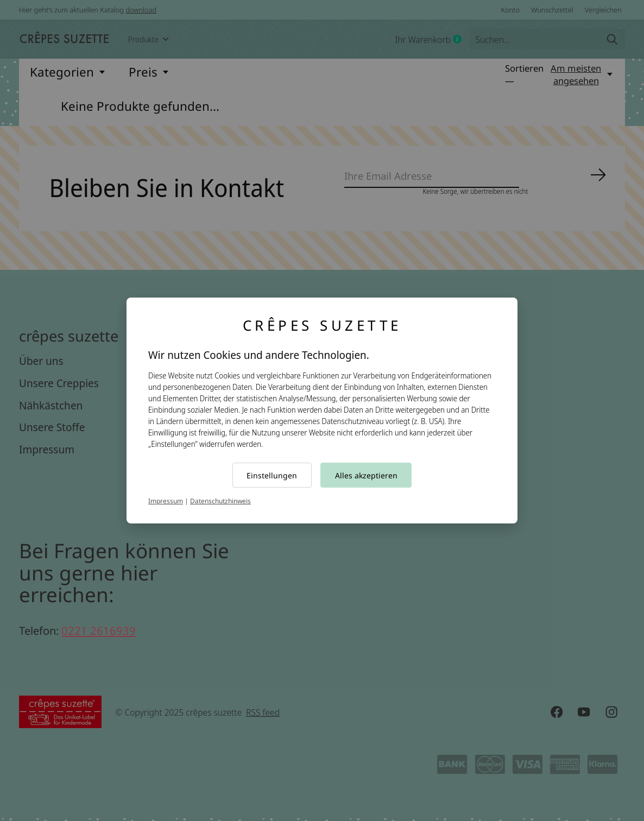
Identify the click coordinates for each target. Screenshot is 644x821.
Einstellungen (272, 475)
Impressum (165, 501)
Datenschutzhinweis (220, 501)
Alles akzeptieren (366, 475)
